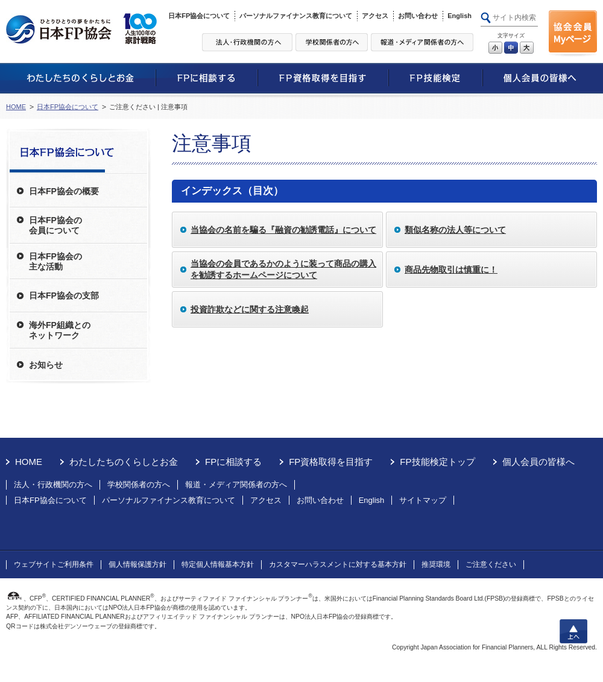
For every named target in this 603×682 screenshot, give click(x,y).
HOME (16, 106)
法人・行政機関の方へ (53, 484)
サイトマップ (422, 500)
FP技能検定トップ (437, 461)
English (459, 15)
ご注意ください (491, 564)
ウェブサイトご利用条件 (53, 564)
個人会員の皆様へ (538, 461)
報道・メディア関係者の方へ (236, 484)
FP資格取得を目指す (331, 461)
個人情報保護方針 (137, 564)
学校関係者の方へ (138, 484)
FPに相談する (233, 461)
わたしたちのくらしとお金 (123, 461)
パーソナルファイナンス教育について (295, 15)
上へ (573, 631)
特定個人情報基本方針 (218, 564)
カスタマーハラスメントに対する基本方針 (337, 564)
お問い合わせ (418, 15)
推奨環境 (435, 564)
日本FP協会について (199, 15)
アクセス (375, 15)
